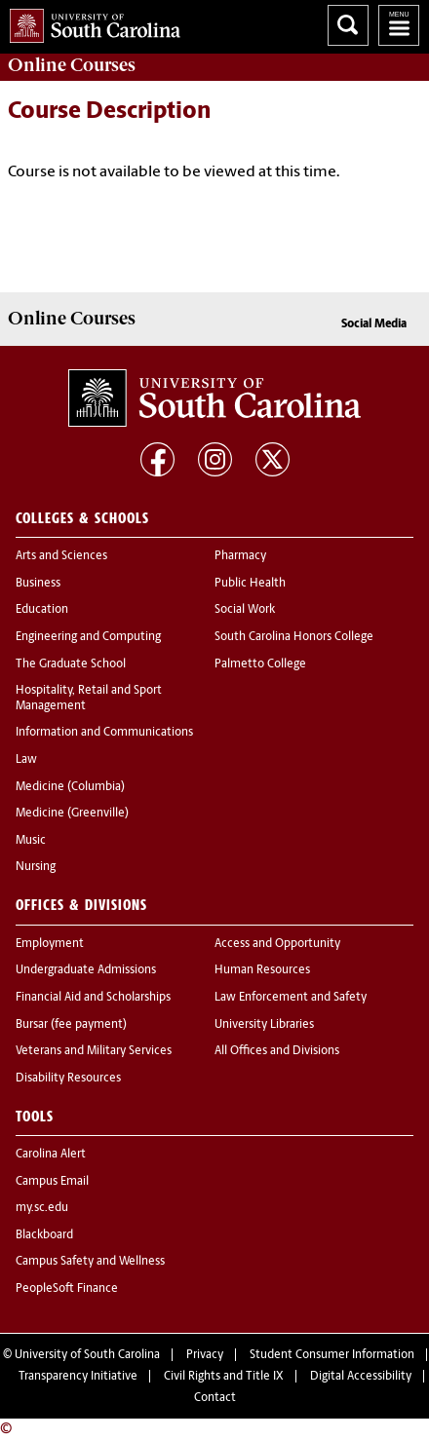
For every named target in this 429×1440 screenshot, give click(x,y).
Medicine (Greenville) (72, 813)
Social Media (374, 324)
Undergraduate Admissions (86, 970)
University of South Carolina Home (90, 22)
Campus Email (52, 1182)
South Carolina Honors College (293, 637)
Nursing (36, 867)
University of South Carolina (87, 1355)
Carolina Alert (51, 1154)
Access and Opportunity (277, 944)
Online (72, 65)
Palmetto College (260, 664)
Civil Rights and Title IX (224, 1377)
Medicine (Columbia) (70, 787)
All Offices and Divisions (276, 1051)
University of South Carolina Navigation (398, 25)
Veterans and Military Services (94, 1051)
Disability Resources (68, 1078)
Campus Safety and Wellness (90, 1262)
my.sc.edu (42, 1208)
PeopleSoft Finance (67, 1289)
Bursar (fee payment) (71, 1025)
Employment (50, 944)
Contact (215, 1398)
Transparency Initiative (78, 1377)
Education (42, 610)
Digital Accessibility (360, 1377)
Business (38, 583)
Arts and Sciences (61, 556)
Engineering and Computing (88, 637)
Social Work (244, 610)
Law (26, 760)
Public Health (250, 583)
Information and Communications (104, 733)
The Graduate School (71, 664)
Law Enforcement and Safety (290, 998)
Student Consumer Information (332, 1355)
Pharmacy (240, 556)
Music (31, 841)
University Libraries (264, 1025)
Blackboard (44, 1235)
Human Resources (262, 970)
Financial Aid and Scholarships (93, 998)
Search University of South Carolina (348, 25)
